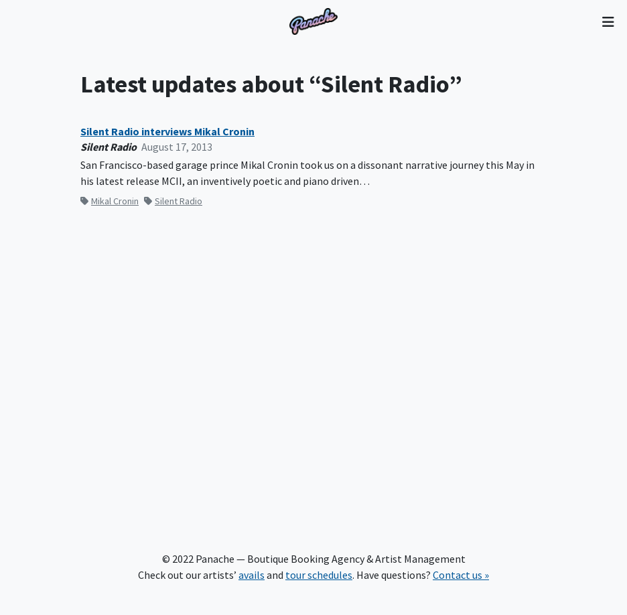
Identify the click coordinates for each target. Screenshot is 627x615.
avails (251, 575)
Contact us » (461, 575)
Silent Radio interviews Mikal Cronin (167, 131)
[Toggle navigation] (608, 21)
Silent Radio (173, 201)
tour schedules (318, 575)
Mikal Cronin (109, 201)
